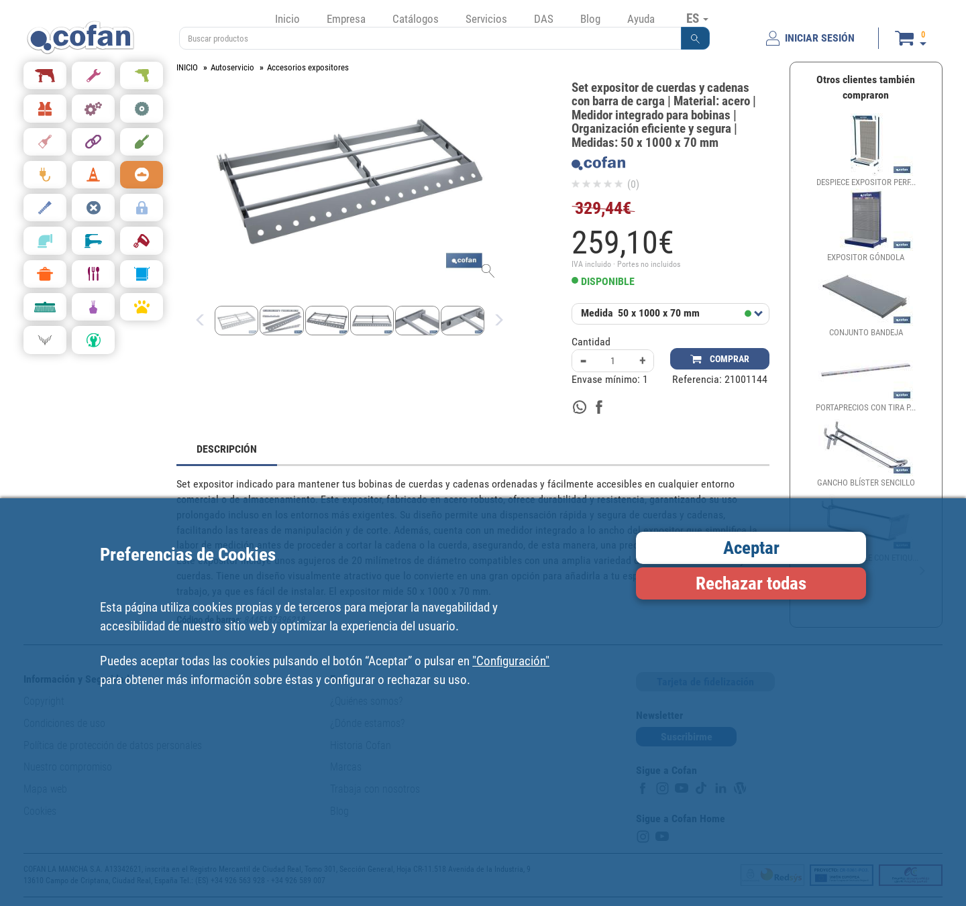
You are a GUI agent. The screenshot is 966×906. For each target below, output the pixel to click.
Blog (590, 18)
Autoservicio (232, 67)
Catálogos (415, 18)
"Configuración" (510, 661)
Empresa (346, 18)
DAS (543, 18)
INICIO (187, 67)
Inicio (287, 18)
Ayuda (641, 18)
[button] (695, 38)
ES (697, 18)
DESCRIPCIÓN (227, 449)
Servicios (486, 18)
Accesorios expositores (308, 67)
